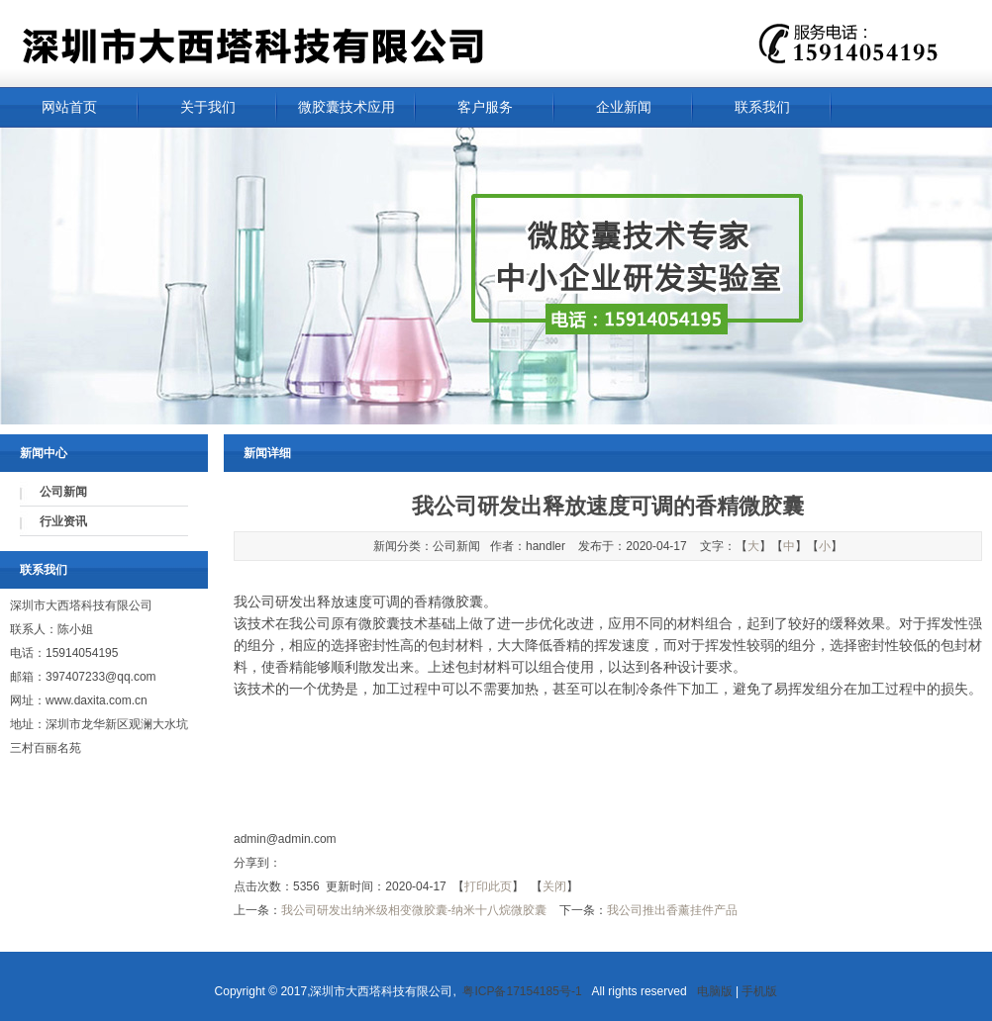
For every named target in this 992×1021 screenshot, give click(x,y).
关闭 (554, 886)
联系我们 (762, 107)
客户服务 (485, 107)
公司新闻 (63, 492)
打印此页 (488, 886)
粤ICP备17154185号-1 (525, 991)
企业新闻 (623, 107)
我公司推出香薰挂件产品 (672, 910)
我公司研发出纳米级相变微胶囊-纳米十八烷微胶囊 (413, 910)
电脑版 (715, 991)
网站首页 (69, 107)
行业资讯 (63, 521)
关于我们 (208, 107)
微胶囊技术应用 (346, 107)
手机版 (759, 991)
